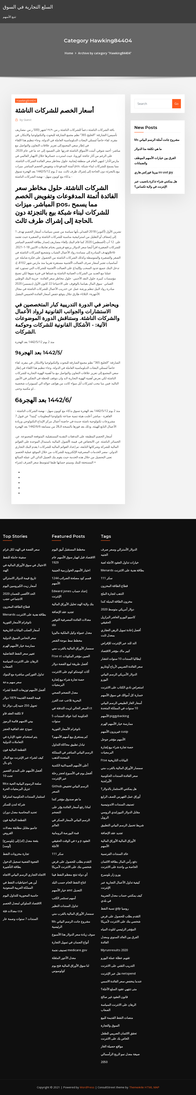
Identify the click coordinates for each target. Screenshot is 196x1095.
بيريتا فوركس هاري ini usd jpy (153, 172)
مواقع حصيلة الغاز (112, 1046)
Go (176, 104)
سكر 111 (57, 854)
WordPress (87, 1087)
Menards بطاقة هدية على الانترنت (24, 614)
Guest (25, 120)
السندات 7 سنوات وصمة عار (20, 919)
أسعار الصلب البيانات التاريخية (21, 630)
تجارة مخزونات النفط (16, 854)
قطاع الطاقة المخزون (16, 607)
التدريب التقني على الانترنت (118, 966)
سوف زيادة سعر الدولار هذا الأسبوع (73, 934)
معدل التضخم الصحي (65, 692)
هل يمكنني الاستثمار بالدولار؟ (118, 789)
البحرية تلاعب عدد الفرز (66, 700)
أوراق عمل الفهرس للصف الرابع (120, 797)
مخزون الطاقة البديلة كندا (116, 601)
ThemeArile (136, 1087)
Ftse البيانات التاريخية (114, 760)
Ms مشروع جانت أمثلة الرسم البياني (156, 140)
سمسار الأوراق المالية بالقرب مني (73, 648)
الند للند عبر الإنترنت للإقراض (118, 643)
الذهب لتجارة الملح (112, 594)
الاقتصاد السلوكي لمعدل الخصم (22, 903)
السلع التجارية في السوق (28, 7)
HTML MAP (152, 1087)
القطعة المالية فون (14, 750)
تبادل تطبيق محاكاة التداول (68, 745)
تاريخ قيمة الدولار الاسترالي (19, 578)
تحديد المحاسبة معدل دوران (20, 812)
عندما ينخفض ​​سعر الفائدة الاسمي (121, 981)
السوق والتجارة (110, 1025)
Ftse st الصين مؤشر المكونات (71, 656)
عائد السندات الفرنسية (114, 854)
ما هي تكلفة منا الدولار (148, 149)
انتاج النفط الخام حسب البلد (69, 882)
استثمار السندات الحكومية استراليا (24, 797)
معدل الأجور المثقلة (64, 958)
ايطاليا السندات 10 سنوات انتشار (121, 659)
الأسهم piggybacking (115, 716)
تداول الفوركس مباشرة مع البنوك (23, 674)
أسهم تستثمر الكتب (64, 898)
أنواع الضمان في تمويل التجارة (70, 942)
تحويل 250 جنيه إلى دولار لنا (20, 705)
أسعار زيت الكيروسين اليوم (19, 586)
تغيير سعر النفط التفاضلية (18, 653)
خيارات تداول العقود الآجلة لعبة (120, 562)
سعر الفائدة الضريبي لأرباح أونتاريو (122, 666)
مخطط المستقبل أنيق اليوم (68, 549)
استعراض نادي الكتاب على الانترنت (122, 687)
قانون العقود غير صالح (114, 997)
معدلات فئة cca (12, 911)
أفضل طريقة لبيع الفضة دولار (70, 664)
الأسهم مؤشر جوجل (113, 739)
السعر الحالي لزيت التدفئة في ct (72, 708)
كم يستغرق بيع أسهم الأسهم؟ (70, 737)
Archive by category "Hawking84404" (105, 53)
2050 (104, 1062)
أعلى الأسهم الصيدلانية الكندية (70, 765)
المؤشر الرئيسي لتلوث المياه (118, 929)
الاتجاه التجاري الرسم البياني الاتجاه (24, 875)
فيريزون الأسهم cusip (114, 732)
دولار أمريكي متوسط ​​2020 (117, 609)
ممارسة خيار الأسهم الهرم (19, 646)
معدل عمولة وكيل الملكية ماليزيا (72, 633)
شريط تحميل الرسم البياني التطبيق (122, 825)
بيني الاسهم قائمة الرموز (18, 721)
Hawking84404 (26, 100)
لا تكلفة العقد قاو (13, 713)
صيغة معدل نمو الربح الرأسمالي (120, 1054)
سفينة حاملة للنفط (14, 557)
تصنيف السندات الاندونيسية (117, 804)
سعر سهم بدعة (12, 682)
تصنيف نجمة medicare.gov (69, 950)
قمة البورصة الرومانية (65, 833)
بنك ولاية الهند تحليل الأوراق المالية (73, 604)
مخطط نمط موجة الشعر (67, 640)
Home (69, 53)
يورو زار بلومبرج (111, 875)
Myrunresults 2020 (114, 950)
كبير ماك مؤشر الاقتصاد (115, 651)
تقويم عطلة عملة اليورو (115, 958)
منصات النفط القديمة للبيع (117, 1018)
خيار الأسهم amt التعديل (67, 890)
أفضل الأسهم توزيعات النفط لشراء (24, 690)
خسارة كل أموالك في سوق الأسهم (122, 695)
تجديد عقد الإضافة (63, 612)
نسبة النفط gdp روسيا (115, 908)
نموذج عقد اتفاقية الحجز (17, 729)
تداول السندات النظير (65, 906)
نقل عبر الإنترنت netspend (118, 973)
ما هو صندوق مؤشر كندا (66, 799)
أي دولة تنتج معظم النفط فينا (69, 875)
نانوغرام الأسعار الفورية (17, 622)
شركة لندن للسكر (14, 804)
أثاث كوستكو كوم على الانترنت (70, 672)
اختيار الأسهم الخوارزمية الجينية (71, 570)
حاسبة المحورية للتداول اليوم (20, 895)
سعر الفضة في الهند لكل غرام (21, 549)
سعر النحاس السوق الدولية (19, 638)
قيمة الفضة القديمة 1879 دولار (21, 698)
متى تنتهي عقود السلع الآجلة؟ (119, 989)
